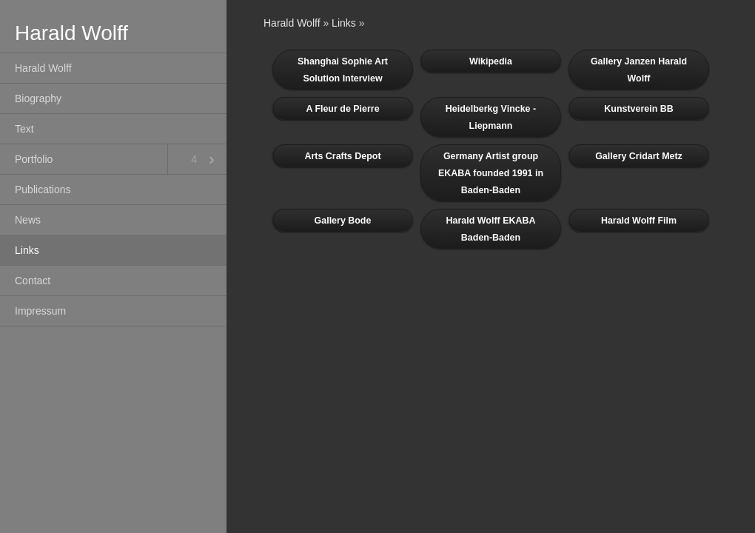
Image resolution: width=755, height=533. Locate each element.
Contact (32, 280)
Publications (43, 189)
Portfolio (34, 159)
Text (24, 129)
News (28, 220)
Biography (38, 98)
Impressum (40, 311)
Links (27, 250)
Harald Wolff (43, 68)
